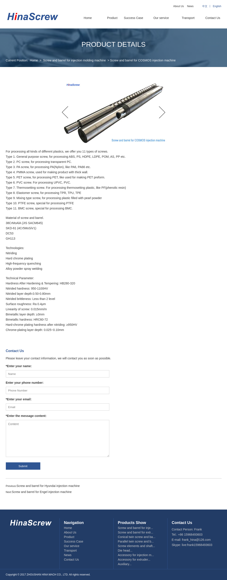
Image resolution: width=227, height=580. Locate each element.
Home (88, 18)
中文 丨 (207, 6)
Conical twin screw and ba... (136, 537)
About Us (178, 6)
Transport (188, 18)
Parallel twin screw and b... (136, 541)
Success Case (133, 18)
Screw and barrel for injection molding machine (74, 60)
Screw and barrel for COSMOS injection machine (143, 60)
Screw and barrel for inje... (135, 528)
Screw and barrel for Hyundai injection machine (48, 486)
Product (112, 18)
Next (162, 112)
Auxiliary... (125, 564)
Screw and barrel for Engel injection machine (42, 492)
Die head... (125, 550)
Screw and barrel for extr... (135, 532)
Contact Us (212, 18)
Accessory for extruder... (134, 559)
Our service (161, 18)
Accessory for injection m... (136, 555)
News (190, 6)
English (217, 6)
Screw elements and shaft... (136, 546)
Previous (65, 112)
